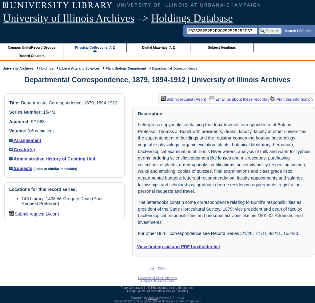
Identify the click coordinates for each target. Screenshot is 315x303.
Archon (153, 298)
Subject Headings (222, 47)
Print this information (291, 99)
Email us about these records (238, 99)
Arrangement (25, 140)
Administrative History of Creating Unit (52, 158)
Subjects (20, 168)
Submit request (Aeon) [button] (34, 214)
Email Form (166, 281)
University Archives (17, 68)
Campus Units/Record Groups (31, 47)
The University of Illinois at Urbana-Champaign (169, 301)
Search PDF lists (298, 30)
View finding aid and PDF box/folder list (178, 246)
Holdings (46, 68)
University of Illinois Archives (68, 18)
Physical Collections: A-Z (95, 47)
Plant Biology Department (126, 68)
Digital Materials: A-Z (158, 47)
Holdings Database (192, 18)
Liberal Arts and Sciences (79, 68)
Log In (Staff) (157, 268)
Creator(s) (22, 149)
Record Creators (31, 56)
